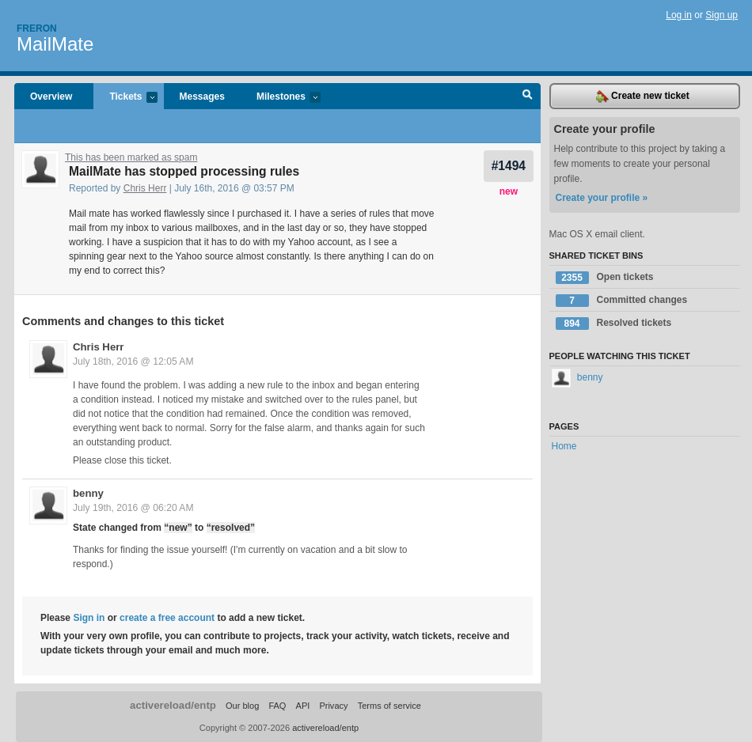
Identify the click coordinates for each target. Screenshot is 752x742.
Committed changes (622, 300)
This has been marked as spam (131, 157)
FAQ (277, 705)
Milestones (281, 97)
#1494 (509, 165)
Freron (37, 28)
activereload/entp (173, 705)
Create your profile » (602, 197)
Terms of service (389, 705)
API (303, 705)
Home (564, 446)
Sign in (88, 617)
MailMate (55, 44)
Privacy (333, 705)
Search (528, 96)
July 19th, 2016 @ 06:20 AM (133, 507)
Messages (202, 96)
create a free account (167, 617)
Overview (51, 96)
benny (88, 493)
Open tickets (605, 277)
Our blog (242, 705)
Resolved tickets (614, 323)
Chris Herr (145, 188)
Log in (679, 15)
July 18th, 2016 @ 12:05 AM (133, 361)
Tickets (125, 97)
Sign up (721, 15)
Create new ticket (642, 96)
